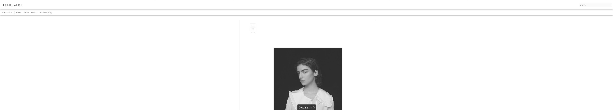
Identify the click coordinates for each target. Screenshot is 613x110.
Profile (26, 12)
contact (34, 12)
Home (18, 12)
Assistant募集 (46, 12)
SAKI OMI (319, 56)
